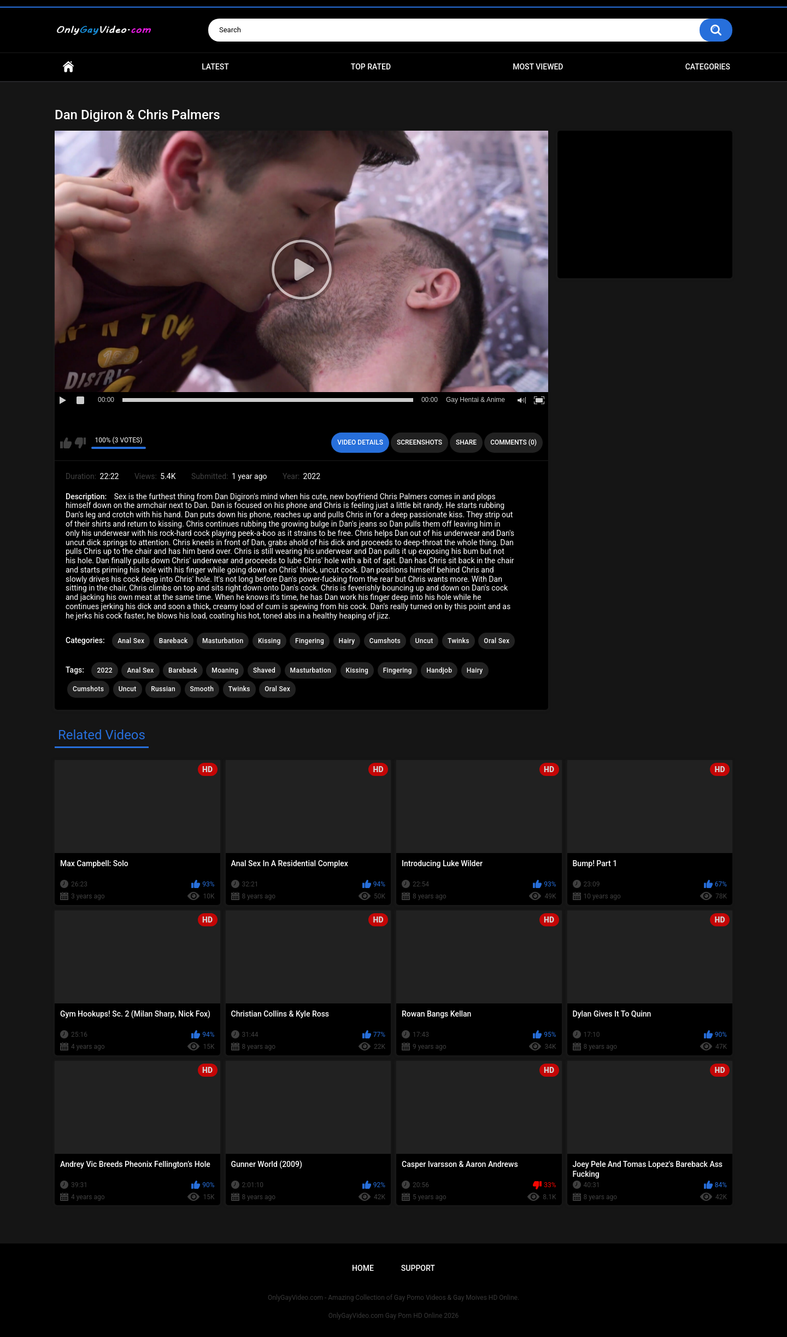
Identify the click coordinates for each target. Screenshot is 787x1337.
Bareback (173, 641)
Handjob (439, 670)
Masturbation (222, 641)
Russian (163, 689)
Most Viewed (538, 66)
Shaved (264, 670)
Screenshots (419, 442)
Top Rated (371, 66)
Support (418, 1268)
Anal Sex (131, 641)
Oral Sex (496, 641)
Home (68, 67)
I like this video (66, 442)
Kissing (269, 641)
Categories (707, 66)
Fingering (309, 641)
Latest (215, 66)
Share (466, 442)
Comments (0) (513, 442)
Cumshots (385, 641)
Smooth (202, 689)
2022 (104, 670)
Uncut (424, 641)
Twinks (458, 641)
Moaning (225, 670)
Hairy (347, 641)
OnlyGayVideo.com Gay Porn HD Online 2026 (393, 1316)
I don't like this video (80, 442)
